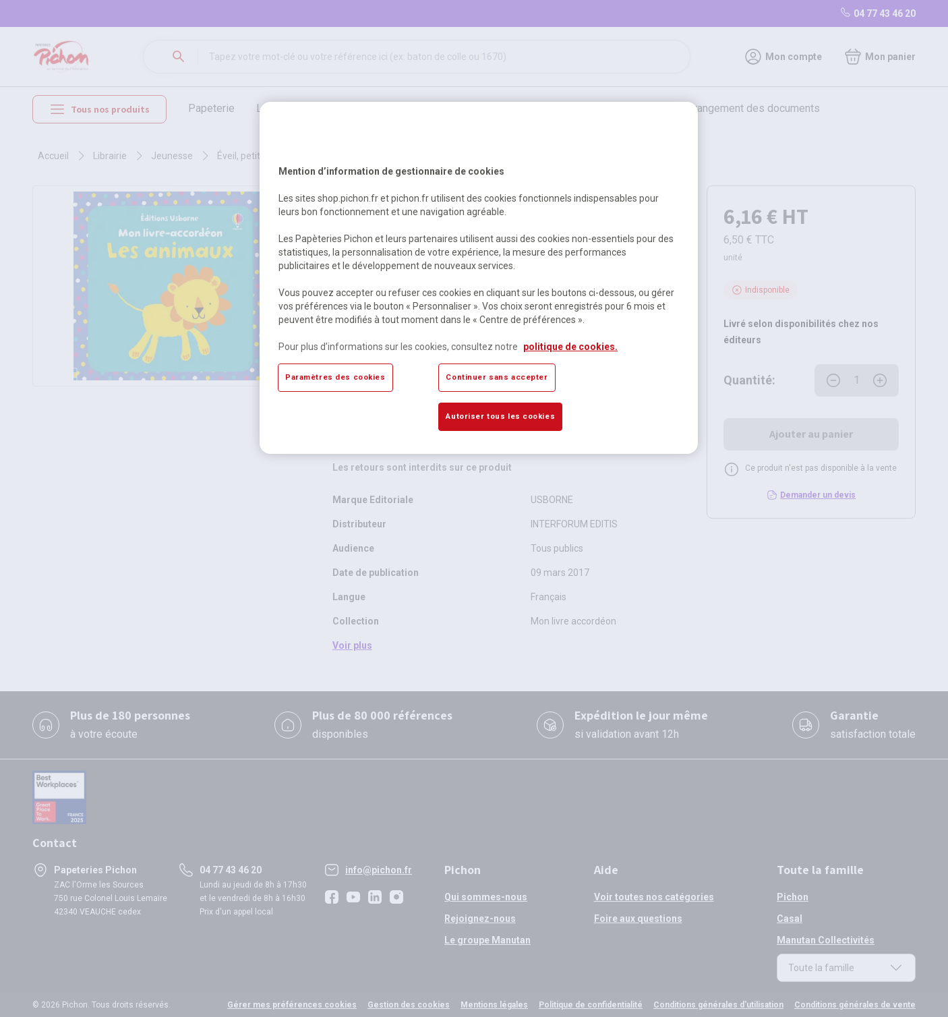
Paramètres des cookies (335, 377)
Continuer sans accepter (496, 377)
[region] (479, 278)
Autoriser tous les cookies (500, 416)
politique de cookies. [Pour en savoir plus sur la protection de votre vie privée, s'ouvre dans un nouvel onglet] (570, 346)
